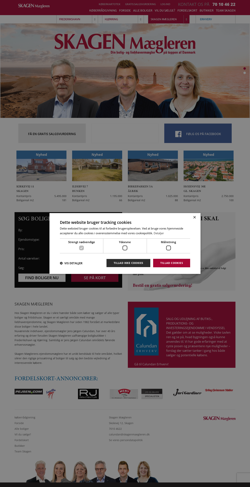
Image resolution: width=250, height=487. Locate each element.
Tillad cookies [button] (171, 263)
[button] (71, 263)
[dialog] (125, 243)
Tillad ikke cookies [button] (128, 263)
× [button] (194, 217)
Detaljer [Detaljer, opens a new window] (159, 233)
